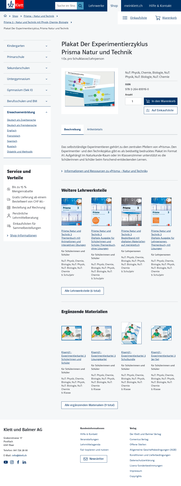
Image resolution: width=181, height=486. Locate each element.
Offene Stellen (138, 444)
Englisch (11, 130)
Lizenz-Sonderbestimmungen (146, 465)
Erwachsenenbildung (27, 112)
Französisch (13, 135)
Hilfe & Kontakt (160, 6)
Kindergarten (27, 46)
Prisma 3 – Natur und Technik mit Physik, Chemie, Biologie (36, 22)
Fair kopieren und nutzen (94, 449)
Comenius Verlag (139, 439)
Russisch (11, 146)
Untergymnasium (27, 79)
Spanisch (12, 141)
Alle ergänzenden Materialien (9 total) (89, 405)
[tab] (72, 130)
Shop (114, 6)
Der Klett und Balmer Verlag (145, 434)
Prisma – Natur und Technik (39, 16)
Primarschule (27, 57)
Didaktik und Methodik (20, 151)
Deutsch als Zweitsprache (21, 120)
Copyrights (136, 476)
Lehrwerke (96, 6)
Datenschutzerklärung (142, 460)
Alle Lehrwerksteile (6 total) (82, 291)
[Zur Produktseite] (74, 212)
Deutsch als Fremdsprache (22, 125)
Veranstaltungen (89, 439)
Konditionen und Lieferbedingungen (150, 455)
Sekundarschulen (27, 68)
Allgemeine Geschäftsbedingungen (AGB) (153, 449)
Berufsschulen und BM (27, 101)
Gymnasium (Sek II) (27, 90)
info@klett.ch (19, 455)
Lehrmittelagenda (90, 444)
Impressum (136, 471)
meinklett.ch (133, 6)
